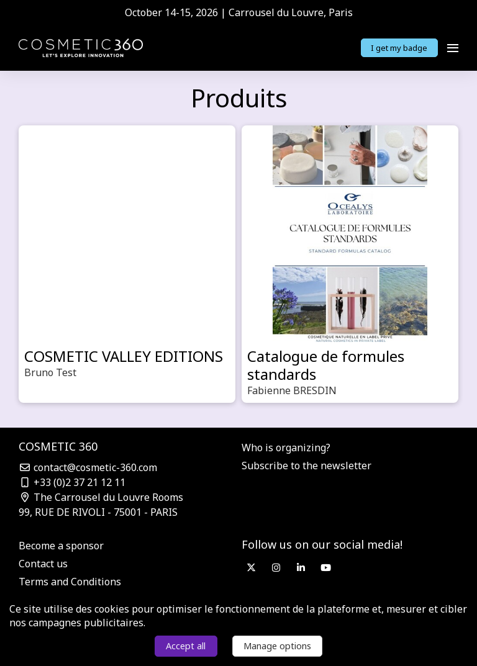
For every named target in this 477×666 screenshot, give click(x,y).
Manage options (277, 646)
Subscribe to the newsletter (306, 465)
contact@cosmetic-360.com (88, 467)
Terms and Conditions (70, 581)
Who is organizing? (286, 447)
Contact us (43, 563)
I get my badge (399, 47)
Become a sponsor (61, 545)
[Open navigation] (452, 48)
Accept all (186, 646)
